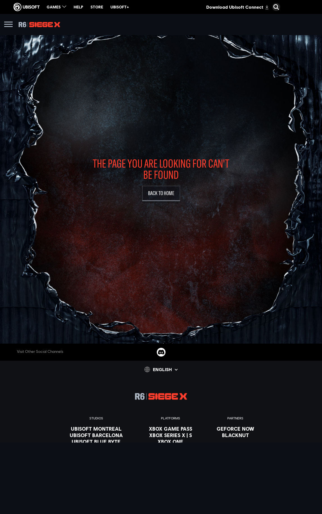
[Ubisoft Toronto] (96, 487)
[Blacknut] (235, 435)
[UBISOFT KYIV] (96, 454)
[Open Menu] (8, 25)
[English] (161, 369)
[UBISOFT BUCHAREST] (96, 448)
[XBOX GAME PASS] (170, 428)
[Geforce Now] (235, 428)
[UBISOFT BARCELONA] (96, 435)
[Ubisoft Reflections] (96, 467)
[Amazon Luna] (170, 467)
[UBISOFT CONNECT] (170, 461)
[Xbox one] (170, 441)
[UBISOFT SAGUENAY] (96, 474)
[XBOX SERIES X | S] (170, 435)
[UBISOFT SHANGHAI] (96, 480)
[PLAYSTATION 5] (170, 448)
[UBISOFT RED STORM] (96, 461)
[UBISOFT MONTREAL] (96, 428)
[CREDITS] (96, 493)
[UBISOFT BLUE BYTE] (96, 441)
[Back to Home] (161, 193)
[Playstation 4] (170, 454)
